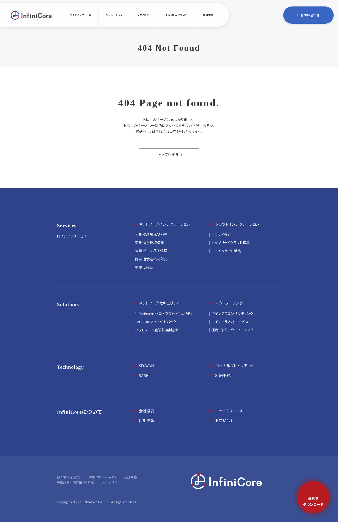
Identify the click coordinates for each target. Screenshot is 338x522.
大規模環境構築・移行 (152, 234)
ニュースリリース (229, 410)
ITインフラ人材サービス (230, 321)
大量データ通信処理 (151, 250)
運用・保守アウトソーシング (232, 329)
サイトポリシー (110, 482)
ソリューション (114, 15)
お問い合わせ (309, 15)
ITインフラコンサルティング (232, 313)
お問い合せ (224, 420)
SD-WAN (146, 365)
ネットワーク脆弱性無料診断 (157, 329)
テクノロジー (144, 15)
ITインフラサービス (80, 15)
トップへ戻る (168, 154)
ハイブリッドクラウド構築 (230, 242)
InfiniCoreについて (176, 15)
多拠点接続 (144, 267)
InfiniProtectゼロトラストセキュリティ (164, 313)
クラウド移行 (221, 234)
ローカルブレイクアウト (234, 365)
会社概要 (146, 410)
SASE (143, 375)
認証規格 (130, 476)
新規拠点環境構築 (149, 242)
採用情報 (207, 15)
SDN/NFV (223, 375)
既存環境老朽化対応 (151, 258)
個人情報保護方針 (69, 476)
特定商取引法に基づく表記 (75, 482)
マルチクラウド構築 (226, 250)
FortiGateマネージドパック (155, 321)
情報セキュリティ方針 (103, 476)
